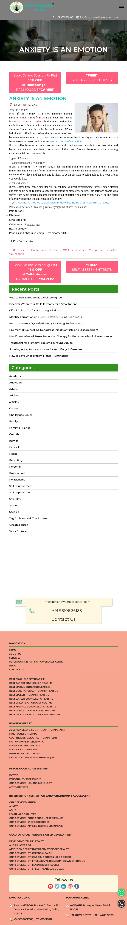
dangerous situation (28, 121)
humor (13, 440)
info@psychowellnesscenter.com (99, 17)
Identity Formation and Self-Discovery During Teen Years (45, 316)
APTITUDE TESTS (18, 918)
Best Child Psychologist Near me (30, 834)
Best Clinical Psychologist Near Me (32, 842)
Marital (13, 453)
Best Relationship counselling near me (34, 846)
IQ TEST (13, 906)
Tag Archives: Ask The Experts (28, 518)
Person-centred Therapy (25, 885)
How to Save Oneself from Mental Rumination (38, 355)
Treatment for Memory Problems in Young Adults (41, 342)
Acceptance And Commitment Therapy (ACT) (37, 861)
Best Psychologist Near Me (27, 810)
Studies (14, 511)
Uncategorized (18, 524)
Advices (14, 395)
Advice (13, 389)
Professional (17, 473)
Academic (15, 376)
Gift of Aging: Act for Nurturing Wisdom (34, 310)
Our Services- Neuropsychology (30, 914)
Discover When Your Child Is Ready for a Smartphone (43, 304)
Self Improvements (21, 492)
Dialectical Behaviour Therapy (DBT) (32, 888)
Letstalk (14, 447)
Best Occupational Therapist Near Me (33, 822)
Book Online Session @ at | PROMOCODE (35, 82)
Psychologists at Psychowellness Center (36, 793)
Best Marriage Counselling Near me (32, 838)
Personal (15, 466)
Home (12, 781)
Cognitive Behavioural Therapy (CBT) (33, 869)
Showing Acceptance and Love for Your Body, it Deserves (45, 349)
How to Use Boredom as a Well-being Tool (35, 297)
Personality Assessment (25, 910)
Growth (14, 434)
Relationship (17, 479)
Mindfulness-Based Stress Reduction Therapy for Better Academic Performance (60, 336)
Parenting (15, 460)
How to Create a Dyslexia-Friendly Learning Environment (45, 323)
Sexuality (15, 499)
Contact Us (63, 750)
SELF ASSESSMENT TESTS (92, 78)
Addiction (15, 382)
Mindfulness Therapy (23, 865)
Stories (13, 505)
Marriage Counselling (23, 881)
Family (13, 421)
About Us (15, 785)
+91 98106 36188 (67, 742)
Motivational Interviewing (26, 873)
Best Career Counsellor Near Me (30, 814)
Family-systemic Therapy (25, 877)
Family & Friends (19, 427)
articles (14, 402)
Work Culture (18, 531)
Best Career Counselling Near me (31, 830)
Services (14, 789)
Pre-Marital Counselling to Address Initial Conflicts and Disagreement (53, 329)
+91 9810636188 (64, 17)
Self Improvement (21, 486)
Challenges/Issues (20, 414)
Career (13, 408)
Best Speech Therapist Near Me (29, 826)
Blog (12, 797)
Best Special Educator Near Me (29, 818)
